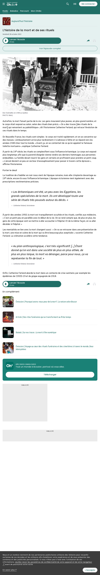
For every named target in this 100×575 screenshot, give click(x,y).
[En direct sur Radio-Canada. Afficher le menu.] (75, 4)
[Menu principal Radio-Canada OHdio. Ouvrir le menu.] (4, 4)
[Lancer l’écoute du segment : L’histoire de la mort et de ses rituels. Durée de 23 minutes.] (32, 41)
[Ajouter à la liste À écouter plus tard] (94, 41)
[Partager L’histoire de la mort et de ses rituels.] (88, 41)
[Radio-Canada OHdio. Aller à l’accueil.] (12, 4)
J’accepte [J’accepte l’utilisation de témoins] (90, 570)
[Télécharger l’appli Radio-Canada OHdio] (50, 375)
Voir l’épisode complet (50, 48)
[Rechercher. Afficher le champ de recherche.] (67, 4)
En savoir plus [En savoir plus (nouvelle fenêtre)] (10, 570)
